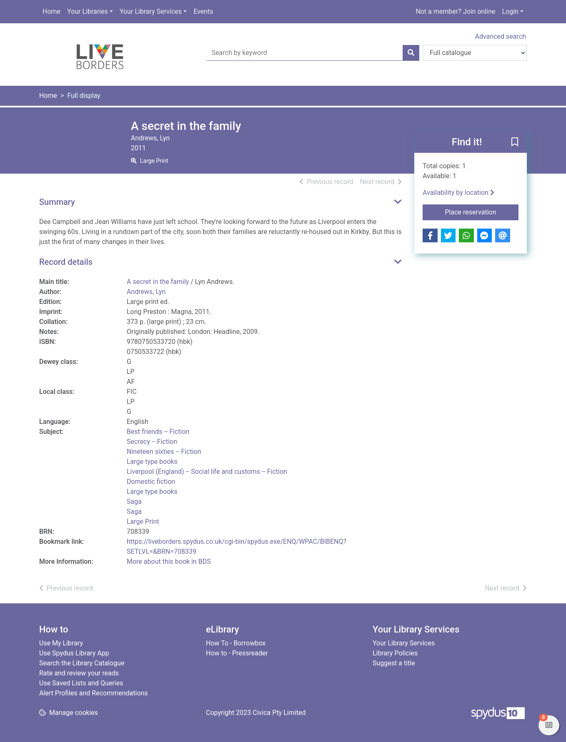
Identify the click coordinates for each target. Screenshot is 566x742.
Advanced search (500, 36)
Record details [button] (66, 262)
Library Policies (395, 653)
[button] (514, 142)
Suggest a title (394, 663)
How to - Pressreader (237, 653)
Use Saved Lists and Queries (81, 683)
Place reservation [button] (482, 211)
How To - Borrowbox (235, 643)
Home (51, 11)
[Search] (411, 53)
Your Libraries (87, 11)
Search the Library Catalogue (81, 663)
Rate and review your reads (79, 673)
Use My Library (61, 643)
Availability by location (458, 193)
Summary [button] (57, 202)
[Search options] (475, 53)
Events (203, 11)
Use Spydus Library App (74, 653)
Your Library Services (151, 11)
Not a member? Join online (455, 11)
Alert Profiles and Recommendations (93, 693)
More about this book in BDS (169, 561)
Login (510, 11)
